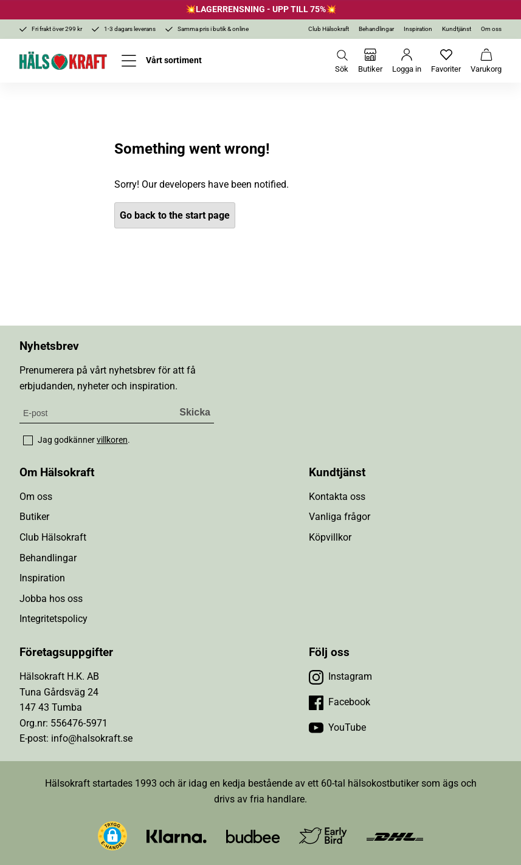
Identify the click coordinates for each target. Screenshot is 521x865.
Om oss (491, 29)
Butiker (34, 516)
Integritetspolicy (53, 618)
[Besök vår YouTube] (337, 728)
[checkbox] (28, 440)
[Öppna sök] (341, 61)
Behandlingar (376, 29)
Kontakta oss (337, 496)
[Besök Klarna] (177, 835)
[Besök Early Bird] (323, 835)
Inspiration (418, 29)
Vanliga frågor (339, 516)
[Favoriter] (446, 61)
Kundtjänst (456, 29)
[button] (112, 835)
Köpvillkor (330, 537)
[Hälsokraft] (63, 61)
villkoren (112, 440)
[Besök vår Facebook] (339, 702)
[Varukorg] (486, 61)
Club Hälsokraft (328, 29)
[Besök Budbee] (253, 835)
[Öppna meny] (162, 61)
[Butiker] (370, 61)
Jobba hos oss (51, 598)
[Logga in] (406, 61)
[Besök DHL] (395, 835)
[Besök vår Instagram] (340, 677)
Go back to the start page (175, 215)
